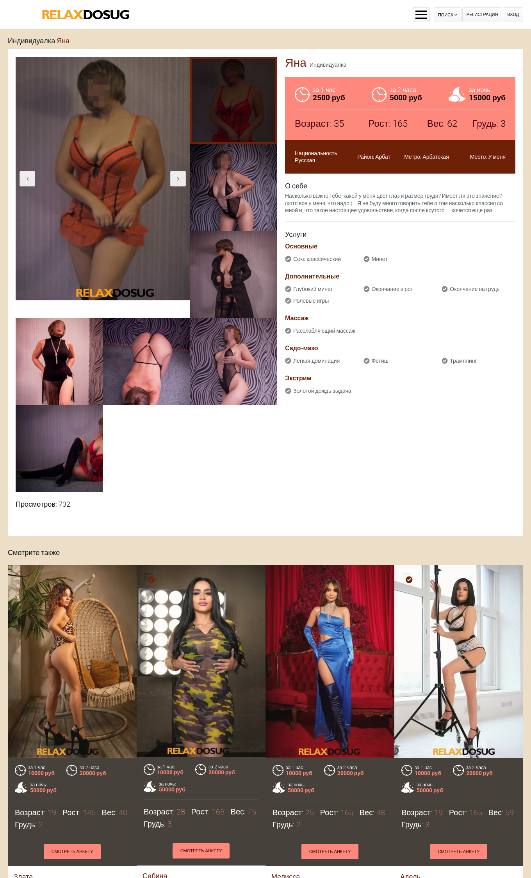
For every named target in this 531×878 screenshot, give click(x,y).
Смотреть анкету (72, 851)
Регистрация (482, 14)
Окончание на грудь (474, 289)
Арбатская (435, 157)
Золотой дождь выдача (322, 391)
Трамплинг (463, 361)
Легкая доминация (316, 361)
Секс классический (317, 259)
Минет (380, 259)
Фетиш (380, 361)
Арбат (382, 157)
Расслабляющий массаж (324, 331)
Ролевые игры (311, 301)
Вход (513, 14)
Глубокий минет (313, 289)
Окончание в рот (392, 289)
